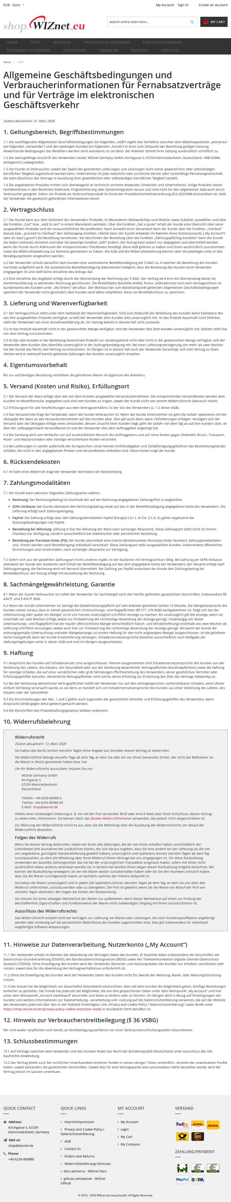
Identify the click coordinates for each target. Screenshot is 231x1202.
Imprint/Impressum (79, 1122)
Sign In (183, 5)
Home (7, 71)
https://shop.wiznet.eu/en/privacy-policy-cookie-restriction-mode (52, 1018)
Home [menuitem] (13, 44)
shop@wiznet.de (45, 816)
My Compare (130, 1144)
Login (125, 1129)
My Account (165, 5)
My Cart (126, 1137)
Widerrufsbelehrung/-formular (87, 1164)
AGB (67, 1141)
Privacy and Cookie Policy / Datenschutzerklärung (82, 1131)
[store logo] (44, 24)
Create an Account (213, 5)
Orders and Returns (79, 1156)
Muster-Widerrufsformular (111, 828)
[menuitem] (33, 44)
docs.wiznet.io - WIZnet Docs (85, 1171)
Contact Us (72, 1149)
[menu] (115, 51)
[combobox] (152, 22)
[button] (14, 5)
